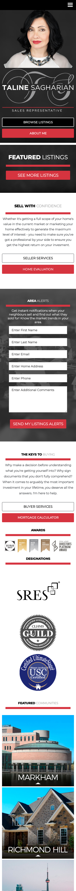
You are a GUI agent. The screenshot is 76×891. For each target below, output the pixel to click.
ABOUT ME (38, 133)
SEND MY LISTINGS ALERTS (38, 424)
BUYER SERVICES (38, 507)
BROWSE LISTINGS (38, 122)
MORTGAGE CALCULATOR (38, 517)
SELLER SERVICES (38, 258)
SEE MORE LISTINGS (38, 175)
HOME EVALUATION (38, 269)
